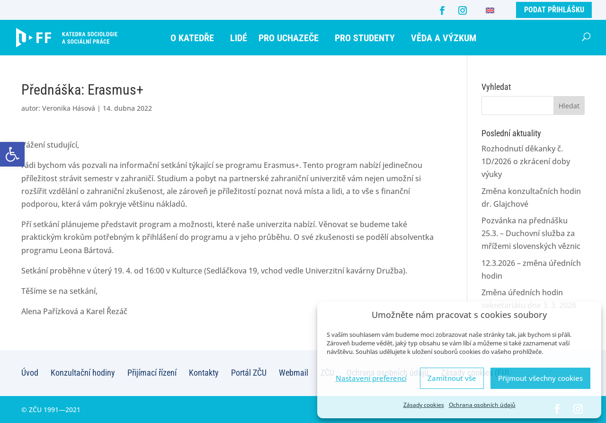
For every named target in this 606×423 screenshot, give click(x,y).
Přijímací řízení (152, 373)
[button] (12, 154)
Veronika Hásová (68, 108)
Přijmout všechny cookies (540, 378)
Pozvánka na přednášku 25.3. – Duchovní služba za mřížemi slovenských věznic (530, 233)
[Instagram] (462, 10)
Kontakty (204, 373)
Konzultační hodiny (83, 373)
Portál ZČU (249, 373)
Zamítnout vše (452, 378)
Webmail (293, 373)
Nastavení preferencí (371, 378)
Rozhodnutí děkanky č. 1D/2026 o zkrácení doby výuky (525, 161)
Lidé (238, 38)
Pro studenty (365, 38)
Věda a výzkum (443, 38)
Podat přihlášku (554, 9)
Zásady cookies (423, 405)
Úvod (29, 373)
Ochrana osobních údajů (482, 405)
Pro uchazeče (288, 38)
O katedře (192, 38)
